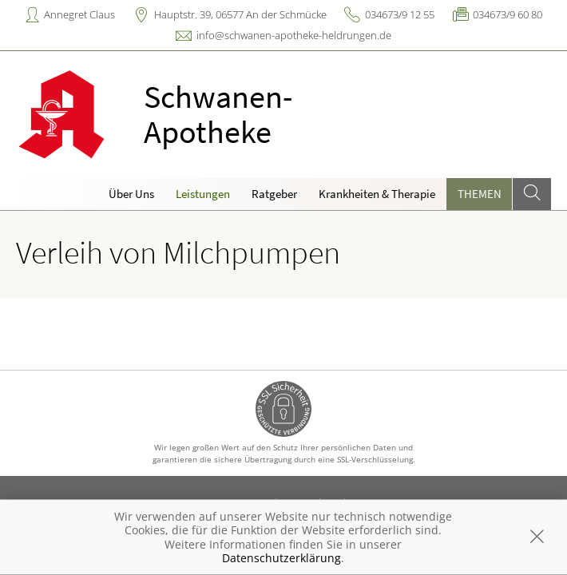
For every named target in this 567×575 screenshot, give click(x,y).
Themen (480, 193)
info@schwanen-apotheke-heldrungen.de (293, 35)
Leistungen (203, 193)
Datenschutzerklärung (281, 557)
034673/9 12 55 (399, 14)
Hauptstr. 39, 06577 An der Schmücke (240, 14)
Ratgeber (274, 193)
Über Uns (131, 193)
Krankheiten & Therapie (377, 193)
